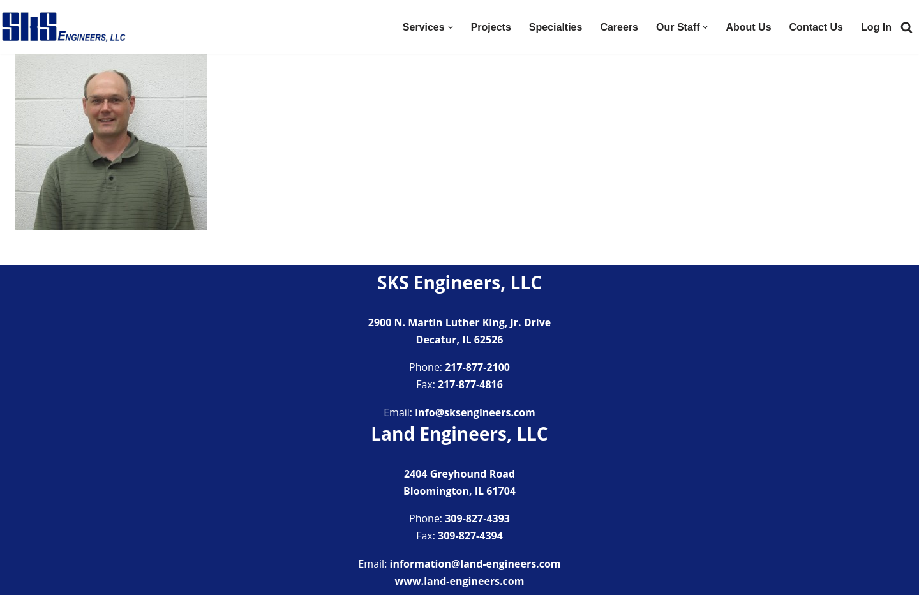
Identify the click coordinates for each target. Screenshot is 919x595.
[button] (450, 27)
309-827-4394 (470, 536)
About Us (748, 27)
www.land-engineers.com (460, 581)
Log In (876, 27)
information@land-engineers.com (475, 564)
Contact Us (816, 27)
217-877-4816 (470, 384)
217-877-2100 (477, 367)
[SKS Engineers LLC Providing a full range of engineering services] (64, 27)
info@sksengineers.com (475, 412)
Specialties (556, 27)
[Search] (906, 27)
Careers (619, 27)
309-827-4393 (477, 518)
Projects (491, 27)
